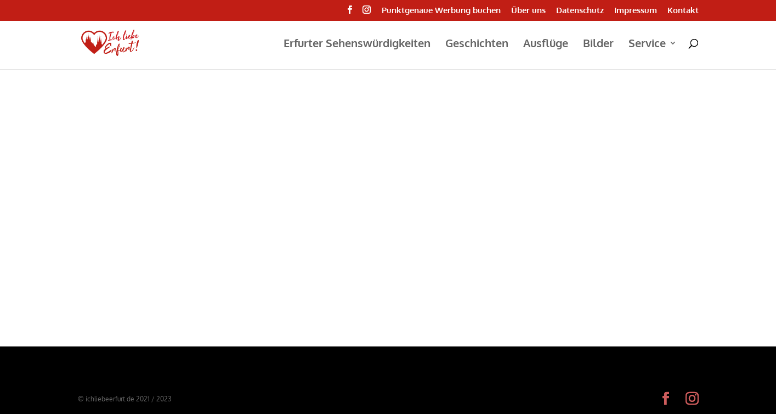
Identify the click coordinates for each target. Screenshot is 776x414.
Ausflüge (545, 44)
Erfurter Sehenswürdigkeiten (357, 44)
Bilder (598, 44)
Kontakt (683, 10)
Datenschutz (580, 10)
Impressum (635, 10)
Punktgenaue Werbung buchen (441, 10)
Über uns (528, 10)
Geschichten (476, 44)
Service (647, 44)
